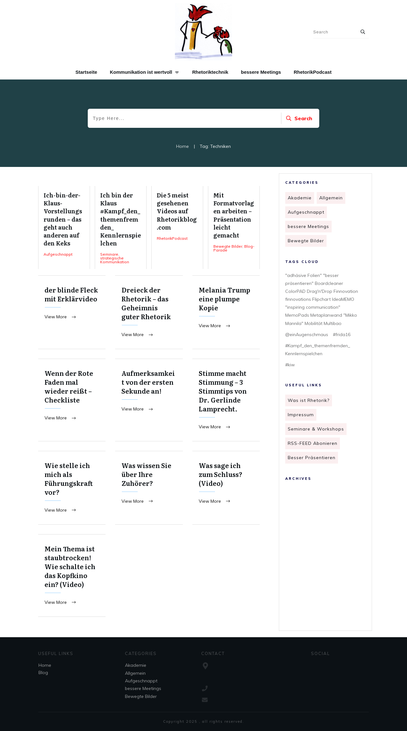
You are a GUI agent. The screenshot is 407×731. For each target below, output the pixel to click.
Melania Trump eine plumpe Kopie (226, 312)
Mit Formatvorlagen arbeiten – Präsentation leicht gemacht (233, 227)
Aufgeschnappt (306, 212)
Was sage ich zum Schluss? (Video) (226, 488)
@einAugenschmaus (306, 334)
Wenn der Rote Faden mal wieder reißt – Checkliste (72, 400)
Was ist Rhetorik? (308, 400)
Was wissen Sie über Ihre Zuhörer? (149, 488)
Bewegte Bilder (306, 241)
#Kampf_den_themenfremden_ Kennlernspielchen (317, 349)
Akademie (300, 198)
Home (44, 665)
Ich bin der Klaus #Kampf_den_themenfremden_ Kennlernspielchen (120, 227)
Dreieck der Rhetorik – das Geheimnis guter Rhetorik (149, 312)
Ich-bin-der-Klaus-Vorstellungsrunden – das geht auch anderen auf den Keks (64, 227)
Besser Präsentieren (311, 457)
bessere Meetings (308, 226)
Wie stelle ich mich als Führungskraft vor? (72, 488)
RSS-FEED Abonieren (312, 443)
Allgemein (331, 198)
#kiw (290, 365)
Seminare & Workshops (316, 429)
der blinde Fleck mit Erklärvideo (72, 312)
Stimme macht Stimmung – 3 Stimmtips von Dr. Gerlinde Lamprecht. (226, 400)
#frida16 (341, 334)
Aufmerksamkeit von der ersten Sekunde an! (149, 400)
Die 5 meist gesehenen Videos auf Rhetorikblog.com (177, 227)
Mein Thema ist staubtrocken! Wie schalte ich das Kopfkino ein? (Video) (72, 576)
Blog (43, 672)
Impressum (301, 414)
